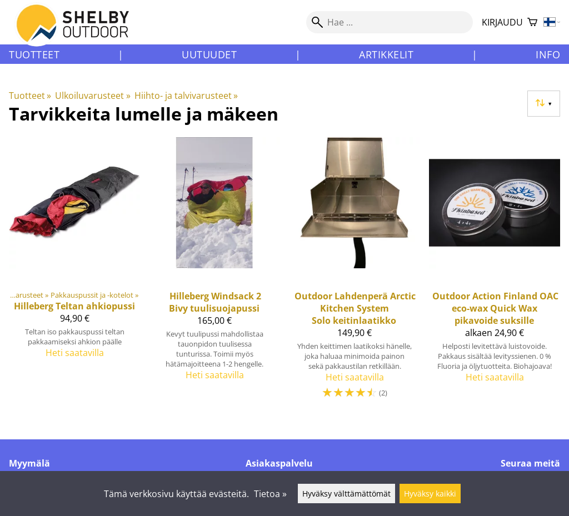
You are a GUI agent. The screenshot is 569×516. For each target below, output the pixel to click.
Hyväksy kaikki (430, 493)
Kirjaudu (502, 22)
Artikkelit (386, 54)
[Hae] (389, 22)
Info (548, 54)
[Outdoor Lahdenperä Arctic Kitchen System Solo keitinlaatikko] (354, 273)
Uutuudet (209, 54)
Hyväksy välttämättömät (346, 493)
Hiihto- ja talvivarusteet (186, 95)
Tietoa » (270, 494)
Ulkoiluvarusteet (92, 95)
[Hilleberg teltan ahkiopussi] (74, 273)
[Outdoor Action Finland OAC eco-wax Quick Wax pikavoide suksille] (494, 273)
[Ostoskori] (532, 22)
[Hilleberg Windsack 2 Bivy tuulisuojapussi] (214, 273)
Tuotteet (34, 54)
